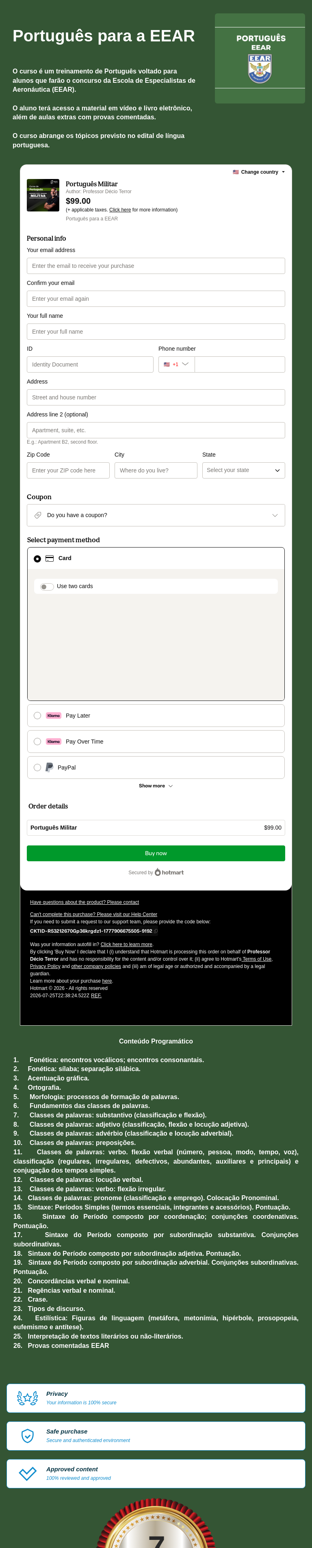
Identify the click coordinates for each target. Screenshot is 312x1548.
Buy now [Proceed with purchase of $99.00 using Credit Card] (156, 758)
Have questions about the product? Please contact (84, 807)
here (107, 885)
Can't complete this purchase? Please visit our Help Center (93, 819)
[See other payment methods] (156, 690)
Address (37, 381)
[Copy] (91, 835)
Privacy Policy (45, 871)
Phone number (177, 348)
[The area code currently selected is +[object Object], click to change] (176, 364)
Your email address (51, 250)
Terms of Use (256, 864)
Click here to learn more (126, 849)
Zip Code (38, 454)
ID (29, 348)
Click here (120, 210)
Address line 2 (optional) (57, 414)
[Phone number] (240, 364)
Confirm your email (50, 283)
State (165, 454)
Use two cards (75, 586)
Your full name (45, 316)
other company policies (96, 871)
